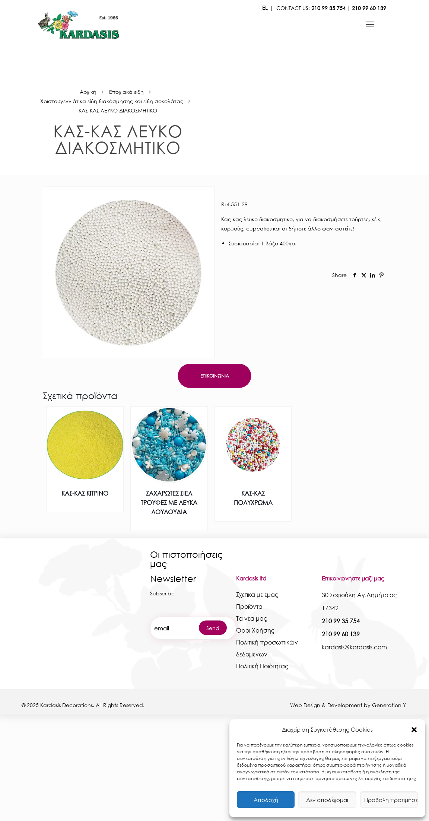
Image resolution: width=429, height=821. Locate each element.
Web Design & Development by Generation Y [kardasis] (348, 705)
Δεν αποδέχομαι (327, 800)
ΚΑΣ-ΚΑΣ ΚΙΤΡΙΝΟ (84, 493)
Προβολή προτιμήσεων (391, 800)
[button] (414, 730)
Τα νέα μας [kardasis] (251, 618)
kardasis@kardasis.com (354, 647)
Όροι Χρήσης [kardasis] (255, 630)
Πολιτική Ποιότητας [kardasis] (262, 666)
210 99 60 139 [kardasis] (341, 634)
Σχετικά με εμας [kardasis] (257, 594)
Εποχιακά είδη (126, 91)
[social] (354, 275)
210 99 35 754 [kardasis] (341, 621)
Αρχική (88, 91)
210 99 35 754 (328, 8)
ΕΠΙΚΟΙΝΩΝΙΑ (214, 376)
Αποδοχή (266, 800)
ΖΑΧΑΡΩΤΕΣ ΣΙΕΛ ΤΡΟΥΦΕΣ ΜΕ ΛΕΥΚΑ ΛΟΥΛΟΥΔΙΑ (169, 502)
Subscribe (162, 593)
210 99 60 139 (369, 8)
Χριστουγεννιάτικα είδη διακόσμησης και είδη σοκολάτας (111, 101)
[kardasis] (369, 24)
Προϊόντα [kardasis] (249, 606)
